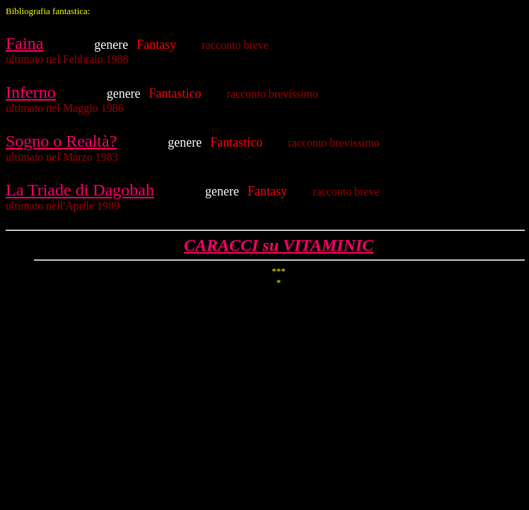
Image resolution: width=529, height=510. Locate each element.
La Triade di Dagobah (80, 190)
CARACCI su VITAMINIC (278, 245)
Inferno (31, 92)
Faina (24, 43)
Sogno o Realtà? (61, 141)
